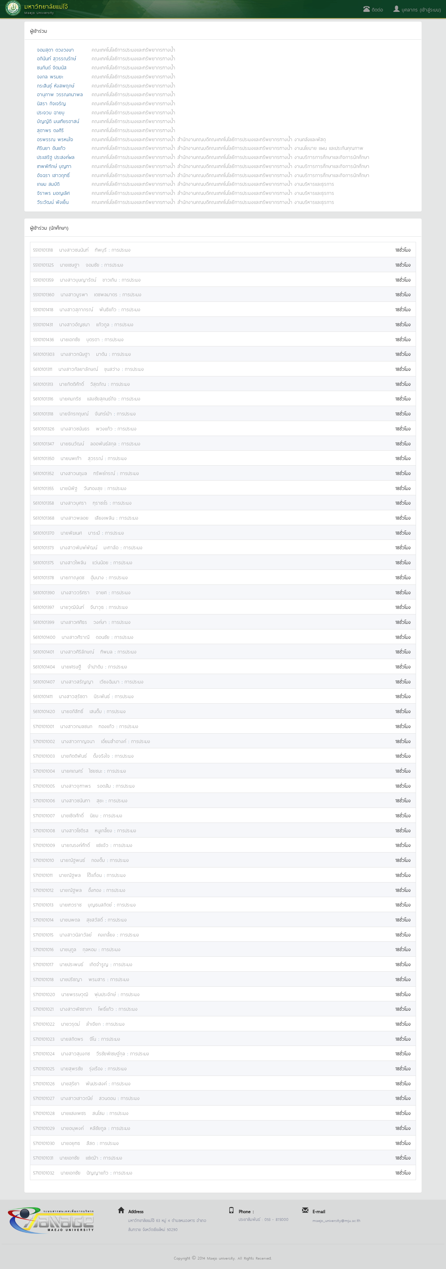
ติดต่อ (373, 9)
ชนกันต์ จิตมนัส (52, 67)
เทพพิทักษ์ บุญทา (54, 166)
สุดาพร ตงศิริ (50, 130)
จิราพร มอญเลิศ (53, 193)
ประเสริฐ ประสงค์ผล (56, 157)
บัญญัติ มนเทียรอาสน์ (58, 121)
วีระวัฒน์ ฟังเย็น (53, 202)
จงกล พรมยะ (50, 76)
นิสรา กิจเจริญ (51, 103)
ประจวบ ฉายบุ (50, 112)
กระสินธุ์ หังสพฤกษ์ (55, 85)
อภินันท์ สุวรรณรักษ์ (56, 58)
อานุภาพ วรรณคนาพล (60, 94)
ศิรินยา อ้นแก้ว (51, 148)
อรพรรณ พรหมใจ (55, 139)
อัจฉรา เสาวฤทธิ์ (53, 175)
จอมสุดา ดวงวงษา (55, 49)
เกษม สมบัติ (48, 183)
